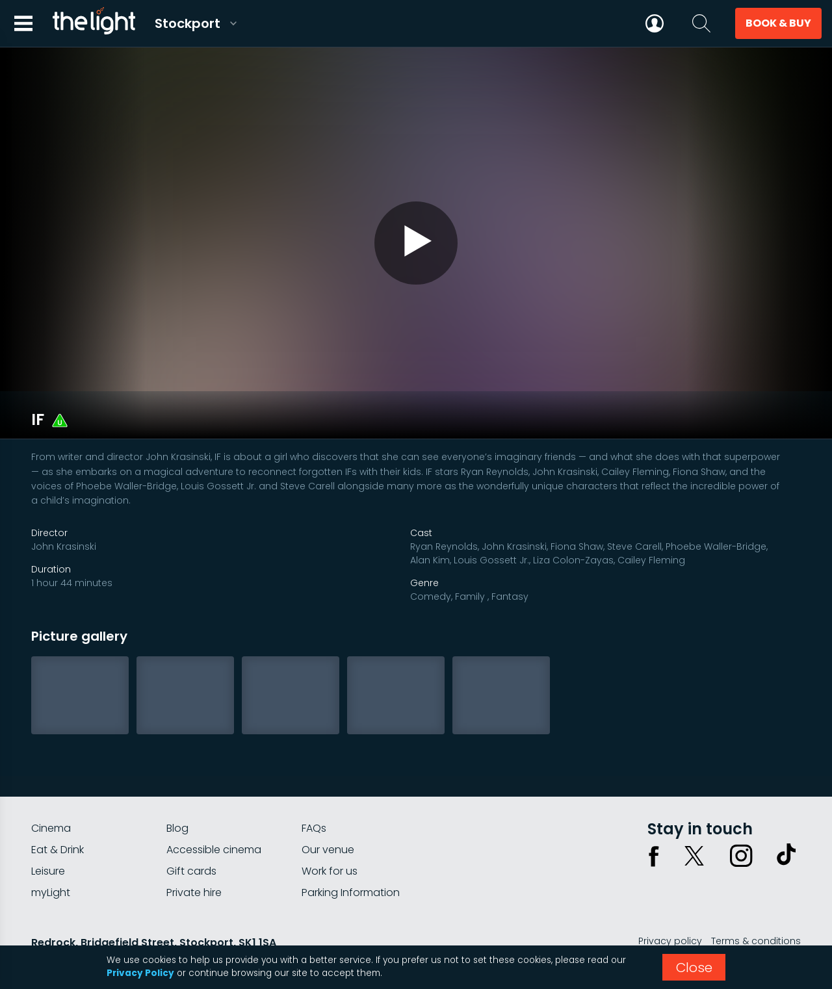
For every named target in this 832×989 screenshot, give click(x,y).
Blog (177, 790)
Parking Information (351, 854)
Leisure (48, 833)
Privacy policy (670, 903)
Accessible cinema (213, 811)
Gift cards (191, 833)
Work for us (330, 833)
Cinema (51, 790)
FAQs (314, 790)
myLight (50, 854)
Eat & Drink (57, 811)
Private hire (194, 854)
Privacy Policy (140, 973)
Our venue (328, 811)
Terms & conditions (756, 903)
